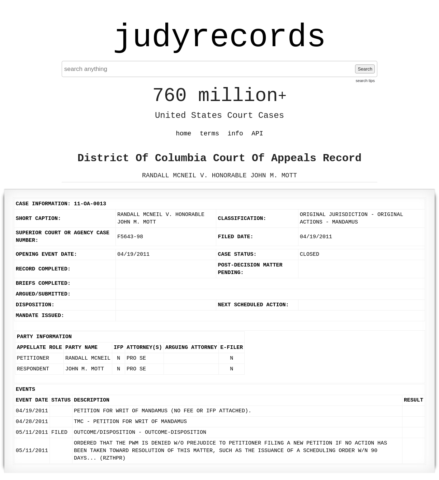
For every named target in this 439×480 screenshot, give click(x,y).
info (235, 133)
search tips (365, 80)
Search (365, 69)
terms (209, 133)
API (257, 133)
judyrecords (219, 37)
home (183, 133)
